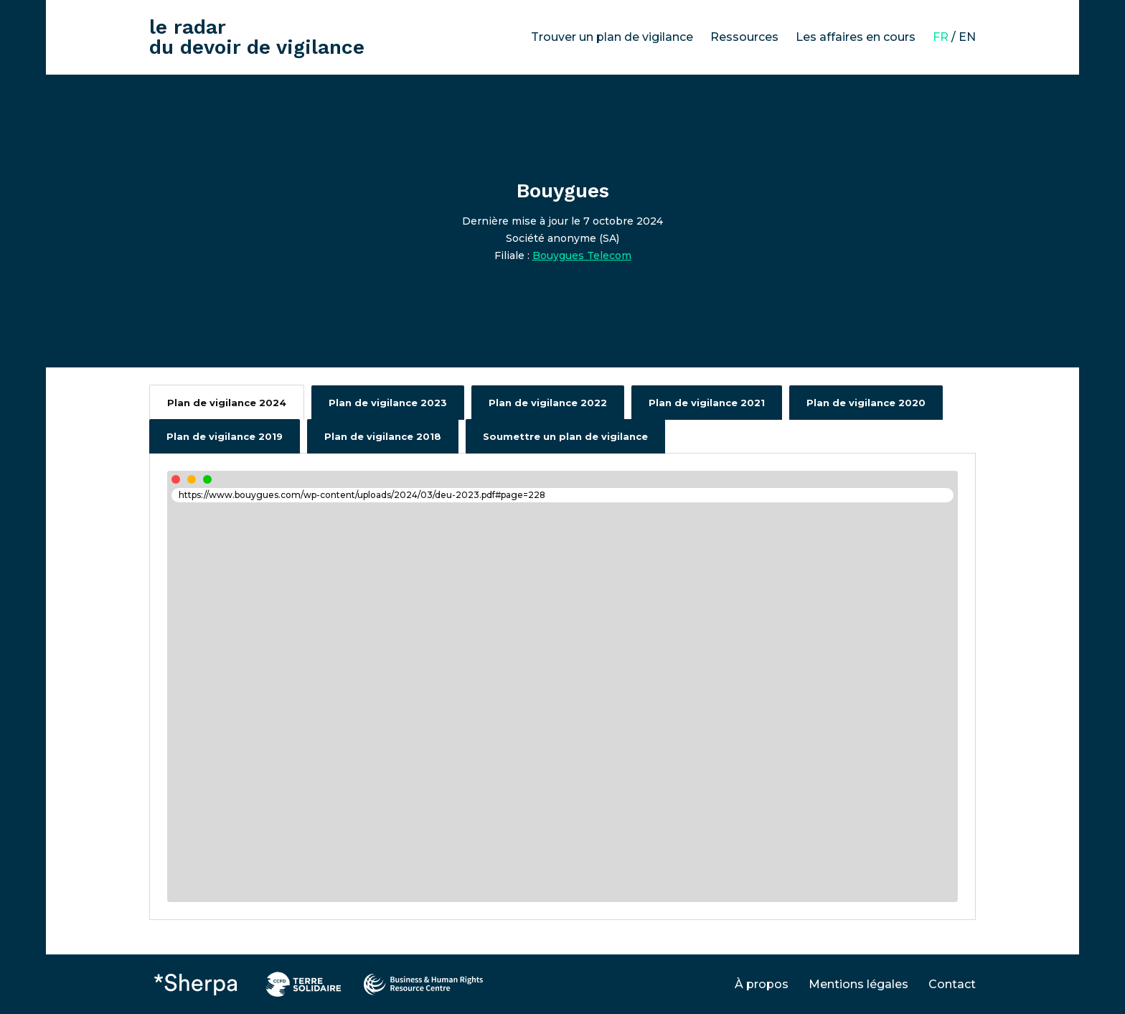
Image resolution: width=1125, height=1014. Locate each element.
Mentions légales (858, 984)
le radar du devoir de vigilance (256, 37)
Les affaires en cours (855, 37)
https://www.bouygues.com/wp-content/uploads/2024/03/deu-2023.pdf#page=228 (362, 494)
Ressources (744, 37)
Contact (952, 984)
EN (967, 37)
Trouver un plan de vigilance (612, 37)
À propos (762, 984)
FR (941, 37)
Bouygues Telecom (581, 255)
